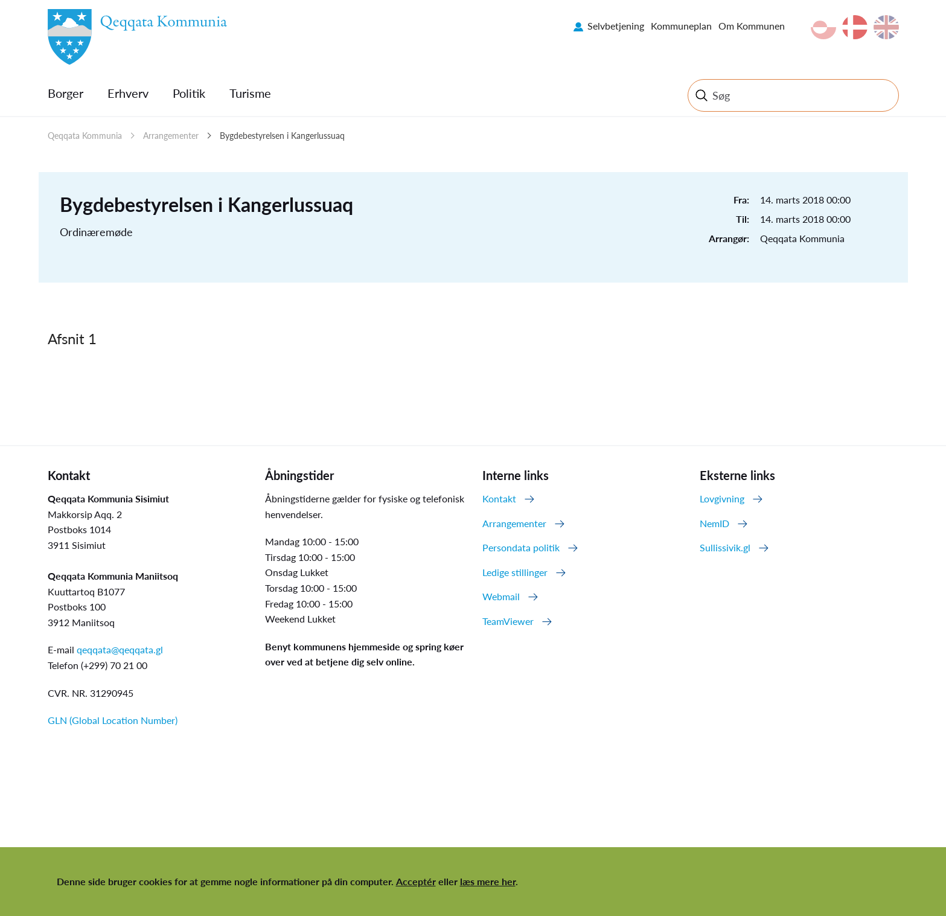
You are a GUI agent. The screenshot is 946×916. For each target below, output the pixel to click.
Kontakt (499, 498)
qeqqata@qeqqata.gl (120, 649)
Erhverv (128, 93)
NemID (714, 523)
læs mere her (488, 881)
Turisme (250, 93)
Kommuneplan (681, 25)
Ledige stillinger (515, 572)
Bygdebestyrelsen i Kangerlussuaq (282, 135)
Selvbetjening (615, 25)
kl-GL (823, 27)
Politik (189, 93)
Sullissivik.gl (725, 547)
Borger (65, 93)
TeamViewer (508, 621)
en (886, 27)
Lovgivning (722, 498)
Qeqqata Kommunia (85, 135)
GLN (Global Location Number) (112, 720)
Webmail (501, 596)
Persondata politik (521, 547)
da (855, 27)
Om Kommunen (751, 25)
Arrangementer (171, 135)
